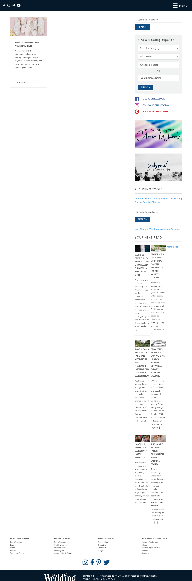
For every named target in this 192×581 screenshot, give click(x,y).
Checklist (139, 198)
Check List (102, 548)
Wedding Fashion (60, 545)
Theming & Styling (17, 553)
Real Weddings (16, 542)
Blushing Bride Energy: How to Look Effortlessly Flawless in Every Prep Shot (142, 265)
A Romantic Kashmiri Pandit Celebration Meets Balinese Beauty (157, 454)
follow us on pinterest (155, 111)
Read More (21, 82)
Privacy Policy (98, 579)
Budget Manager (153, 198)
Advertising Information (151, 548)
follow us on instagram (156, 105)
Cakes (12, 548)
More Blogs (172, 246)
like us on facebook (154, 99)
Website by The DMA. (148, 576)
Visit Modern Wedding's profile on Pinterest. (157, 229)
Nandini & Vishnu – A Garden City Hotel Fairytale (141, 451)
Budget (100, 551)
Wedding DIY (59, 551)
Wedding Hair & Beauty (63, 553)
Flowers (13, 551)
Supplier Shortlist (152, 202)
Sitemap (145, 553)
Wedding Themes (60, 548)
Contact (145, 551)
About (144, 545)
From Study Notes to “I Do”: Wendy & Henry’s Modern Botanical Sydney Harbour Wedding (158, 362)
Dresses (13, 545)
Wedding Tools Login (150, 542)
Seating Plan (103, 542)
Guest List (168, 198)
